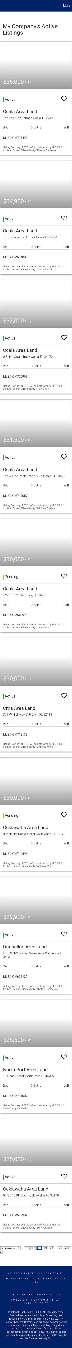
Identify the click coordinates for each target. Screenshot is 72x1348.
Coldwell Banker (22, 1273)
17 (33, 1248)
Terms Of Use (22, 1295)
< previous (8, 1248)
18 (39, 1248)
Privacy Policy (48, 1295)
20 (51, 1248)
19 (45, 1248)
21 (60, 1248)
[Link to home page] (3, 6)
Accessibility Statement (31, 1300)
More (66, 5)
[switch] (64, 97)
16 (26, 1248)
